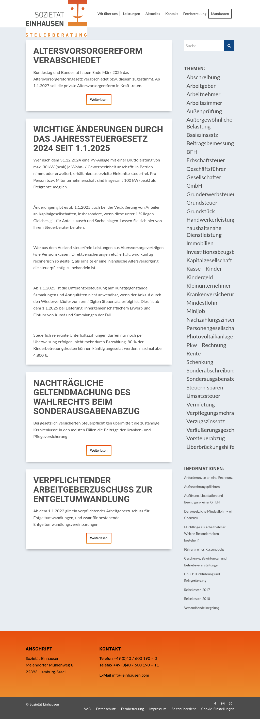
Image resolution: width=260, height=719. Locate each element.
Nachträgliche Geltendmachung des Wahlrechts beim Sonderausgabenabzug (86, 397)
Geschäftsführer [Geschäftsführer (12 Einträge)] (206, 168)
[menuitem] (107, 13)
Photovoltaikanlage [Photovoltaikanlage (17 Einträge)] (209, 336)
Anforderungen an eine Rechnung (208, 478)
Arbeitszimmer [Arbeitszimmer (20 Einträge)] (204, 102)
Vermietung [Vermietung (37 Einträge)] (200, 404)
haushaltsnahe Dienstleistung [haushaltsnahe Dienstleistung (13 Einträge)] (204, 231)
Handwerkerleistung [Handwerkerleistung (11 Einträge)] (210, 219)
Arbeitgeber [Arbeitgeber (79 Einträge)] (201, 85)
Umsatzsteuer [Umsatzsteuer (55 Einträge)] (203, 395)
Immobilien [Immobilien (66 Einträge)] (200, 243)
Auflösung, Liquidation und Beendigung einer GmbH (203, 499)
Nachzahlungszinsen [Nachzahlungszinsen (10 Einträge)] (210, 319)
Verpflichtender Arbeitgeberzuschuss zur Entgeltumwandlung (92, 489)
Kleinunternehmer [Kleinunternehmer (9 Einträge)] (208, 285)
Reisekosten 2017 (197, 590)
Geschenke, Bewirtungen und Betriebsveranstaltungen (205, 561)
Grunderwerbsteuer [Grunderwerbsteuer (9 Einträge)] (210, 194)
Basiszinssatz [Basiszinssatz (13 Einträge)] (202, 134)
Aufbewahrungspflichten (202, 487)
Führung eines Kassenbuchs (204, 549)
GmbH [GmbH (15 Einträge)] (194, 185)
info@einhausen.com (130, 675)
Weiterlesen (98, 99)
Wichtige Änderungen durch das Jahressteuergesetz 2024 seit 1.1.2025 (98, 139)
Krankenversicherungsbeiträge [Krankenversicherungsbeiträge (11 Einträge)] (210, 294)
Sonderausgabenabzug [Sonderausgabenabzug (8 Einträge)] (210, 378)
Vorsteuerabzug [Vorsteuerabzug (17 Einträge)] (205, 438)
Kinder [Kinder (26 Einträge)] (213, 268)
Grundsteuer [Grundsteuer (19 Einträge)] (201, 202)
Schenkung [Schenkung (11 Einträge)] (199, 361)
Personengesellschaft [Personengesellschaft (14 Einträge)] (210, 327)
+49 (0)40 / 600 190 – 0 (135, 658)
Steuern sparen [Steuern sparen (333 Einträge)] (204, 387)
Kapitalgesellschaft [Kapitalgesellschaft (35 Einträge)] (209, 260)
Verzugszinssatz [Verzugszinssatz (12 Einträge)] (205, 421)
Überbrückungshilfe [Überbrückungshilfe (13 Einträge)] (210, 446)
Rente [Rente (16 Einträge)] (193, 353)
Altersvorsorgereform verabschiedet (87, 56)
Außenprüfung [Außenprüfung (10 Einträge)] (204, 111)
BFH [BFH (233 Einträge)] (191, 151)
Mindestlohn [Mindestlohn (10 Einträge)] (201, 302)
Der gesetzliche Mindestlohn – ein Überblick (208, 514)
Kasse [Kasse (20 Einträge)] (193, 268)
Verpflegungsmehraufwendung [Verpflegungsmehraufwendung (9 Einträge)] (210, 412)
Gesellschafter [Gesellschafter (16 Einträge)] (203, 177)
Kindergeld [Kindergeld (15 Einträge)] (199, 277)
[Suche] (209, 45)
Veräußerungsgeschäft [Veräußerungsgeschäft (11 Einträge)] (210, 429)
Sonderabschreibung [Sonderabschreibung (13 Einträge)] (210, 370)
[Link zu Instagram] (223, 703)
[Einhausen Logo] (56, 18)
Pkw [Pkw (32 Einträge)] (191, 344)
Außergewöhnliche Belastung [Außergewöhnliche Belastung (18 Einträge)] (209, 122)
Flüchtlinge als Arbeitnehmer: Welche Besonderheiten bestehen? (205, 534)
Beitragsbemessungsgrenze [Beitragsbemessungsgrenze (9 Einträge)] (210, 143)
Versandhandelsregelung (201, 608)
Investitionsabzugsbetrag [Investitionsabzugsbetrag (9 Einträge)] (210, 251)
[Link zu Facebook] (215, 703)
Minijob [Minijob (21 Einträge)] (195, 310)
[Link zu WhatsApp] (230, 703)
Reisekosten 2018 (197, 599)
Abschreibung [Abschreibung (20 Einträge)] (203, 77)
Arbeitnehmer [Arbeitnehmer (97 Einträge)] (203, 94)
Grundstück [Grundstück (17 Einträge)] (200, 211)
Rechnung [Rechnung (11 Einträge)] (214, 344)
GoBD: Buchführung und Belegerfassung (202, 577)
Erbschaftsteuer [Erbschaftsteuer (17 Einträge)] (205, 160)
